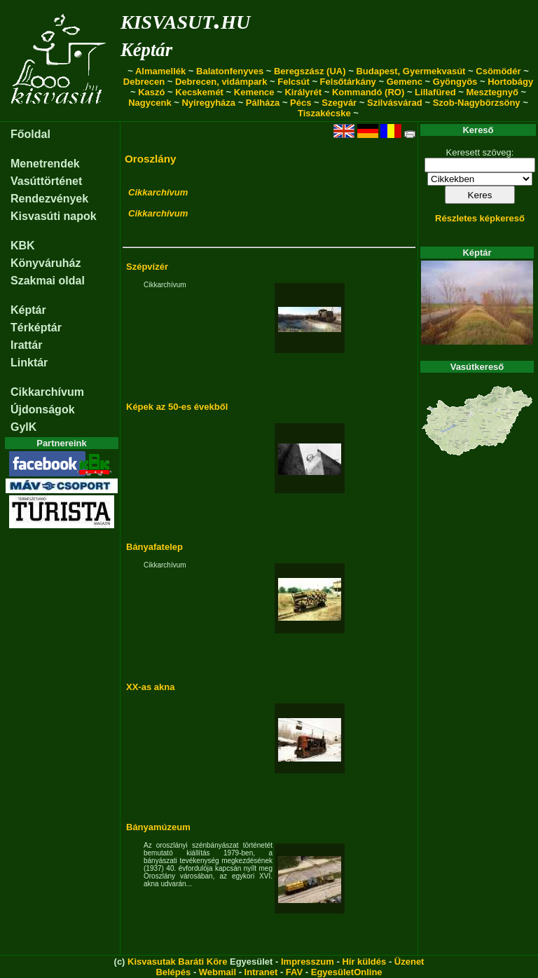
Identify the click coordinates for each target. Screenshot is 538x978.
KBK (23, 246)
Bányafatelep (154, 547)
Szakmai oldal (48, 281)
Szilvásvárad (394, 102)
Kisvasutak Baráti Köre (177, 961)
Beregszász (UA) (310, 71)
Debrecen (144, 81)
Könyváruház (46, 263)
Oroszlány (151, 159)
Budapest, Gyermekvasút (410, 71)
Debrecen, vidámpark (221, 81)
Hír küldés (364, 961)
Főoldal (30, 134)
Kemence (254, 92)
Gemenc (404, 81)
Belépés (173, 972)
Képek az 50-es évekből (177, 406)
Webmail (217, 972)
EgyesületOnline (346, 972)
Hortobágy (510, 81)
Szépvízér (147, 266)
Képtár (146, 49)
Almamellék (160, 71)
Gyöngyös (455, 81)
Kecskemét (199, 92)
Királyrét (303, 92)
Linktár (29, 363)
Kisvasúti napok (54, 216)
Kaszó (151, 92)
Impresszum (307, 961)
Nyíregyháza (208, 102)
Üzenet (409, 961)
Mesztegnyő (492, 92)
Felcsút (293, 81)
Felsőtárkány (348, 81)
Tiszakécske (324, 113)
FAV (294, 972)
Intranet (261, 972)
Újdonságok (43, 409)
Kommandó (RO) (368, 92)
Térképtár (36, 327)
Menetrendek (45, 164)
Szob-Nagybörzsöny (476, 102)
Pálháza (263, 102)
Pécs (300, 102)
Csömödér (498, 71)
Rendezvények (49, 199)
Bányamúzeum (158, 827)
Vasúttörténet (46, 181)
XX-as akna (150, 687)
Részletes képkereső (480, 218)
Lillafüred (435, 92)
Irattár (26, 345)
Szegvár (339, 102)
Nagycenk (149, 102)
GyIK (23, 427)
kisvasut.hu (185, 19)
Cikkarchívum (47, 392)
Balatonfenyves (229, 71)
